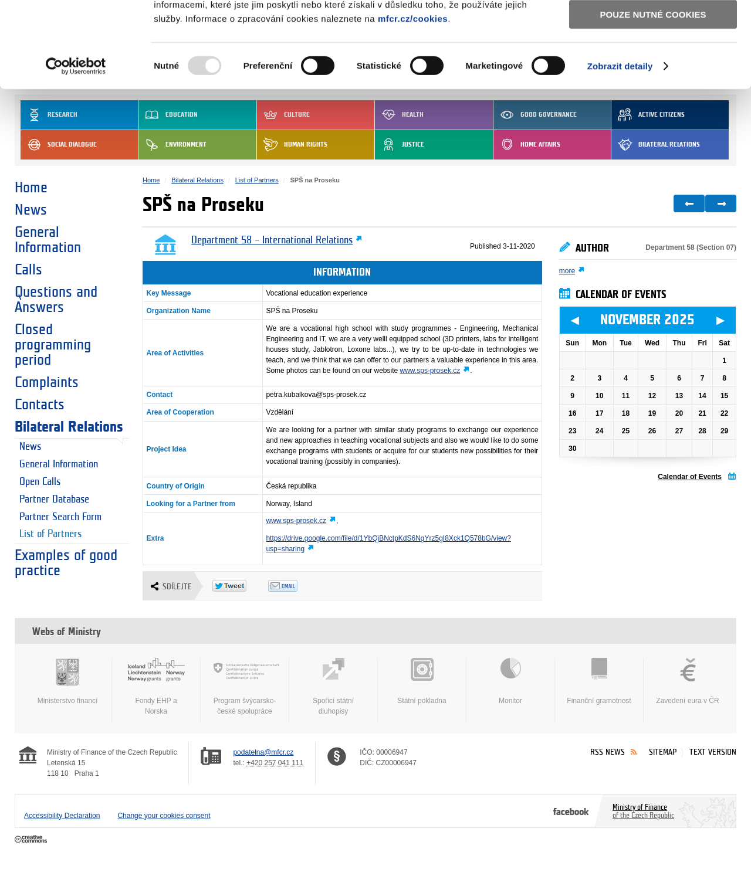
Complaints (47, 382)
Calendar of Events (690, 477)
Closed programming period (53, 345)
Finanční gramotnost (599, 681)
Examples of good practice (66, 563)
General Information (48, 239)
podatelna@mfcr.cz (263, 752)
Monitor (510, 681)
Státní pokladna (422, 681)
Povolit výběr (653, 62)
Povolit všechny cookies (653, 28)
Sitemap (662, 752)
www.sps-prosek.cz (430, 370)
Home (31, 188)
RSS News (607, 752)
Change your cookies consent (163, 816)
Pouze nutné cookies (653, 95)
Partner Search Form (60, 517)
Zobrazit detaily (620, 146)
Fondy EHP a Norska (156, 686)
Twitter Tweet (240, 586)
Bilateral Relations (69, 427)
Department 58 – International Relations (272, 240)
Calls (28, 270)
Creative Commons (32, 840)
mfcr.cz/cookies (413, 99)
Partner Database (54, 499)
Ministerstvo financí (67, 681)
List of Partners (50, 534)
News (31, 210)
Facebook (571, 811)
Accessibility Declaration (62, 816)
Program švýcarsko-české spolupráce (244, 686)
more (567, 271)
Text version (712, 752)
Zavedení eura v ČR (687, 681)
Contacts (40, 405)
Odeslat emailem (296, 586)
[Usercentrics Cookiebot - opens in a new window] (76, 146)
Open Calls (39, 482)
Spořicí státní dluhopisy (333, 686)
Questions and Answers (56, 299)
